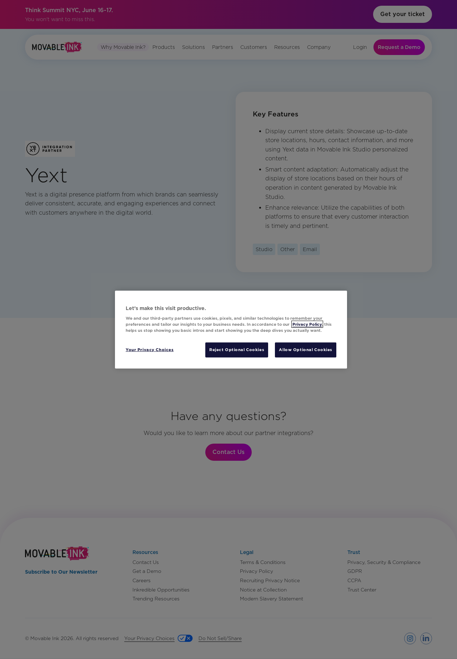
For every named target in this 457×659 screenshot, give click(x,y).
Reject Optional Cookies (236, 349)
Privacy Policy (307, 324)
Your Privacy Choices (150, 349)
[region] (231, 329)
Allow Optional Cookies (305, 349)
